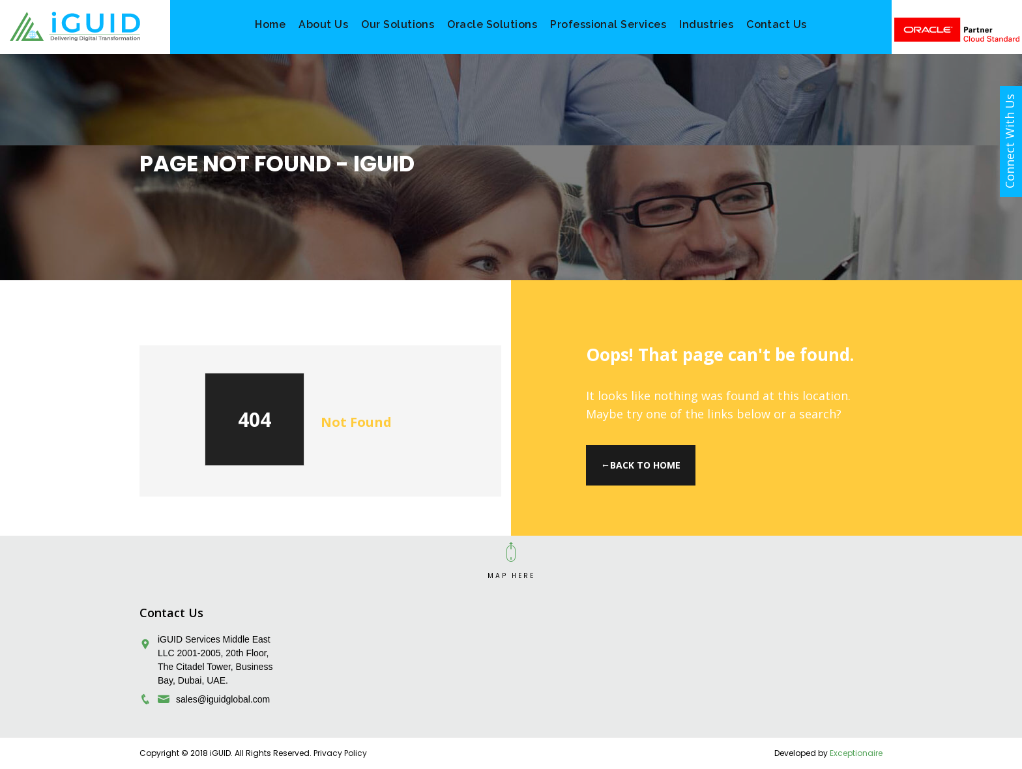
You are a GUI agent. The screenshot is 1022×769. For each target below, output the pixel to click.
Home (270, 24)
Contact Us (776, 24)
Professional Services (608, 24)
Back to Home (640, 465)
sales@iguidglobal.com (223, 699)
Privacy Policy (340, 753)
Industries (706, 24)
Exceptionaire (856, 753)
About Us (323, 24)
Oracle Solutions (492, 24)
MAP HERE (511, 576)
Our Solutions (397, 24)
